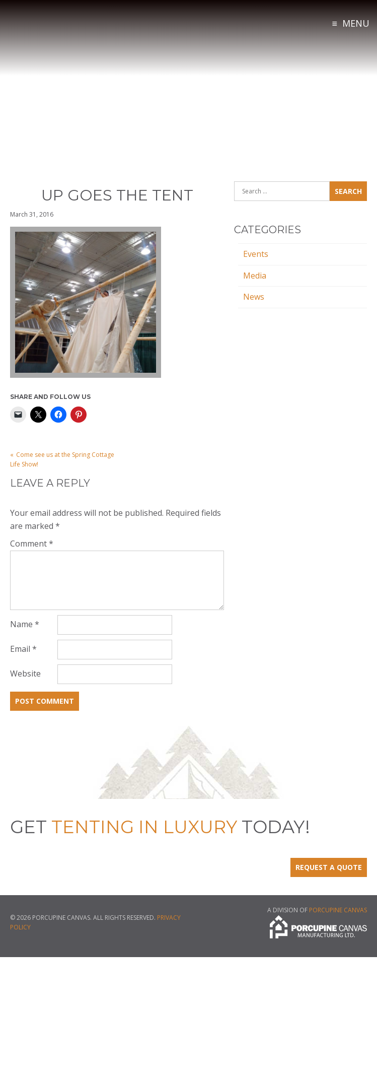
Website (25, 673)
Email (23, 648)
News (253, 296)
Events (255, 253)
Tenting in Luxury (75, 34)
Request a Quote (328, 867)
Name (24, 624)
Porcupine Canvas (338, 910)
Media (254, 275)
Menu (355, 23)
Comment (31, 543)
